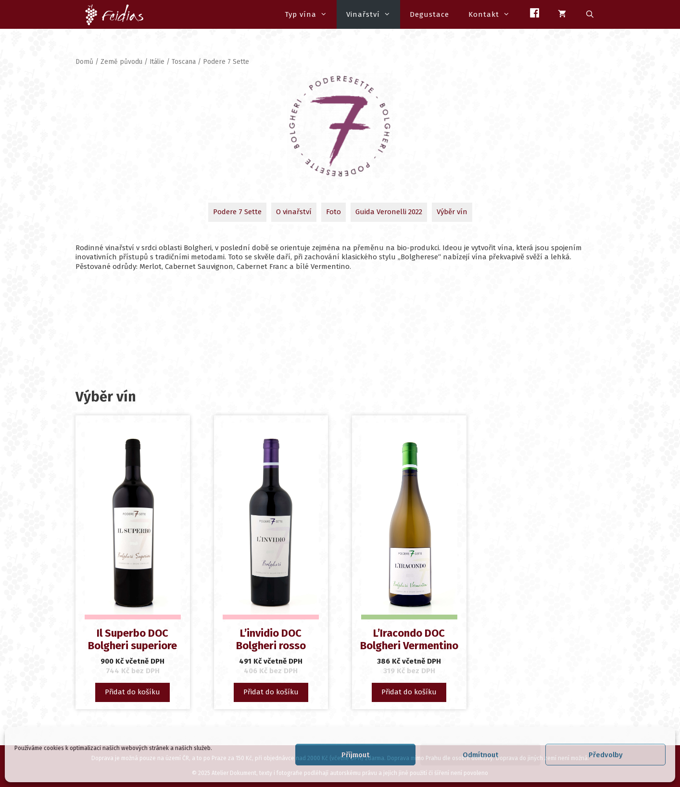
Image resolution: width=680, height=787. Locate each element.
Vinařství (373, 14)
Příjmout (355, 755)
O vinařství (294, 211)
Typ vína (311, 14)
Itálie (157, 62)
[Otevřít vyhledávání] (590, 14)
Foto (333, 211)
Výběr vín (452, 211)
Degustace (429, 14)
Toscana (184, 62)
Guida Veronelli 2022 (388, 211)
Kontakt (493, 14)
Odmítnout (480, 755)
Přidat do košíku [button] (132, 692)
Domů (84, 62)
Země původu (121, 62)
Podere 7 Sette (237, 211)
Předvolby (606, 755)
